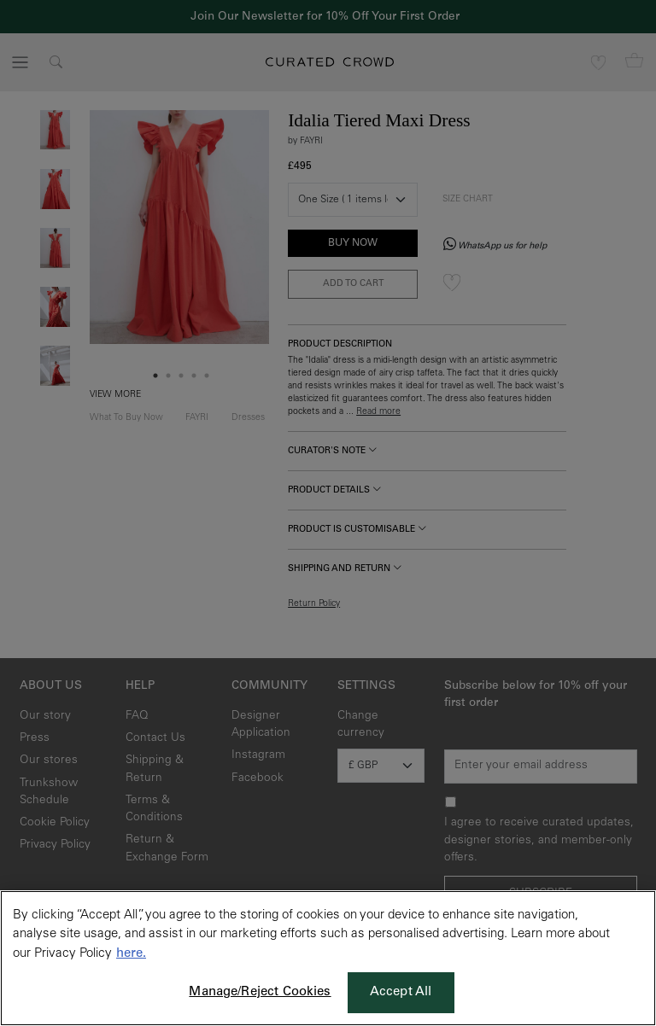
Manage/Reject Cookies (260, 992)
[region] (328, 958)
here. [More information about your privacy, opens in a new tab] (131, 953)
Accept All (401, 992)
